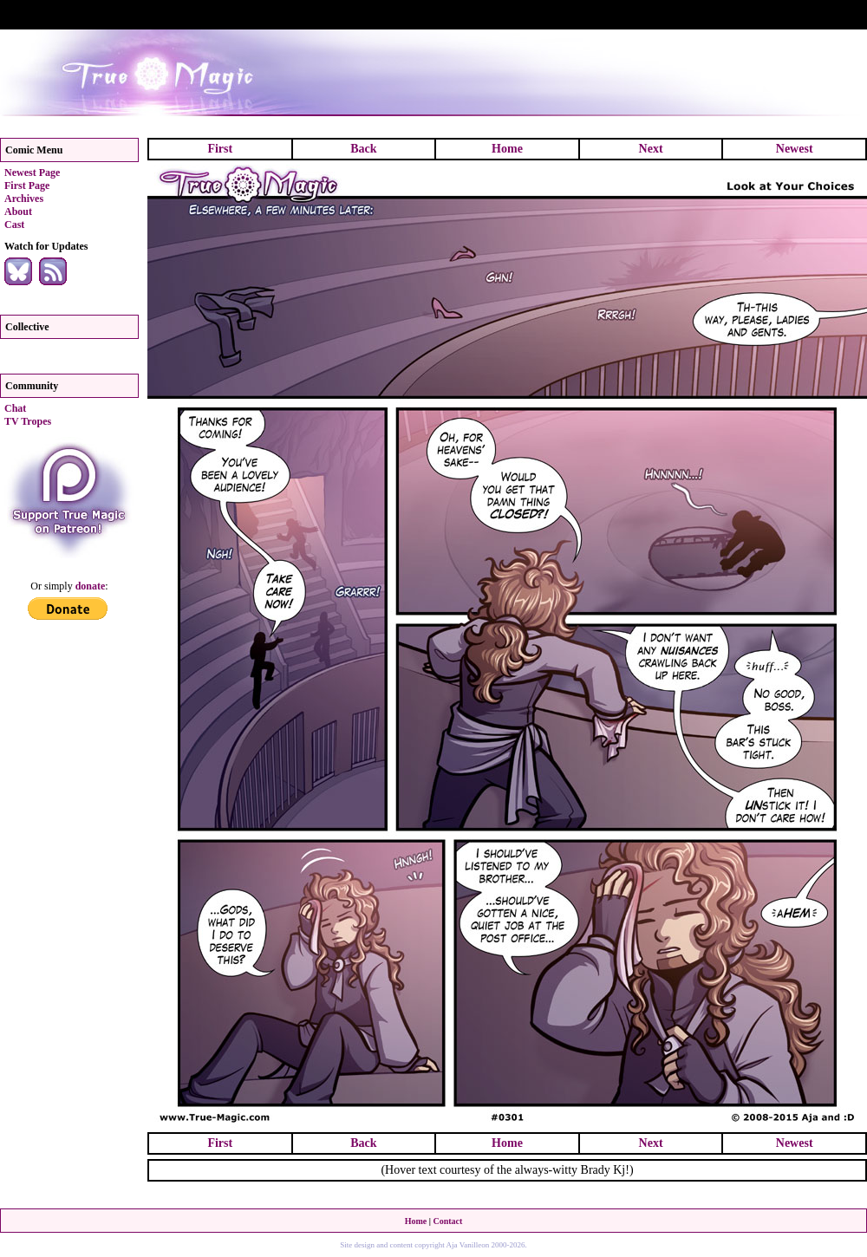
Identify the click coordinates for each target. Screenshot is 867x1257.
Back (363, 148)
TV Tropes (27, 421)
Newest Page (32, 172)
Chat (15, 408)
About (18, 211)
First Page (26, 185)
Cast (14, 224)
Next (651, 148)
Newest (794, 148)
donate (90, 586)
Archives (23, 198)
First (219, 148)
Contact (447, 1221)
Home (507, 148)
